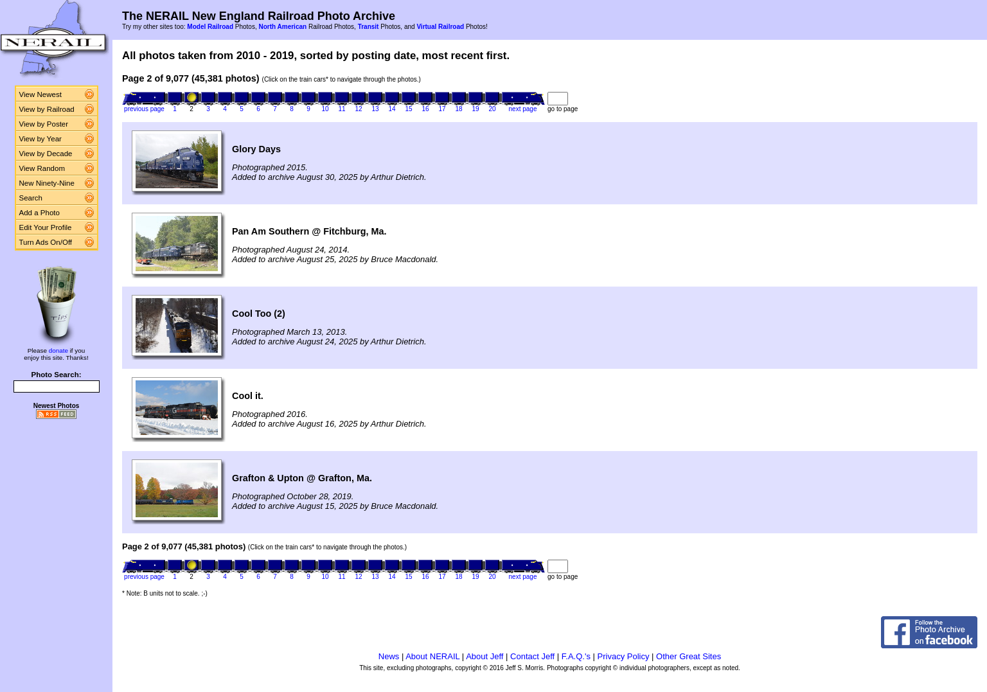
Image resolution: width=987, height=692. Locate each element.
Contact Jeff (532, 656)
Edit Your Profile (45, 227)
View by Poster (44, 124)
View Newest (40, 94)
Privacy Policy (624, 656)
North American (282, 26)
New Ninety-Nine (47, 183)
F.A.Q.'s (576, 656)
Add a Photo (39, 213)
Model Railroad (210, 26)
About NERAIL (432, 656)
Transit (368, 26)
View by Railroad (47, 109)
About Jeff (484, 656)
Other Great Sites (688, 656)
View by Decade (46, 153)
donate (58, 350)
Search (31, 198)
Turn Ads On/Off (46, 242)
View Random (42, 168)
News (389, 656)
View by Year (40, 139)
